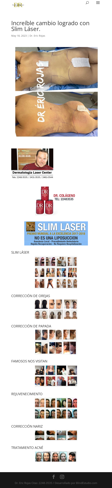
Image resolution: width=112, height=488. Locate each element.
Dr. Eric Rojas (37, 35)
